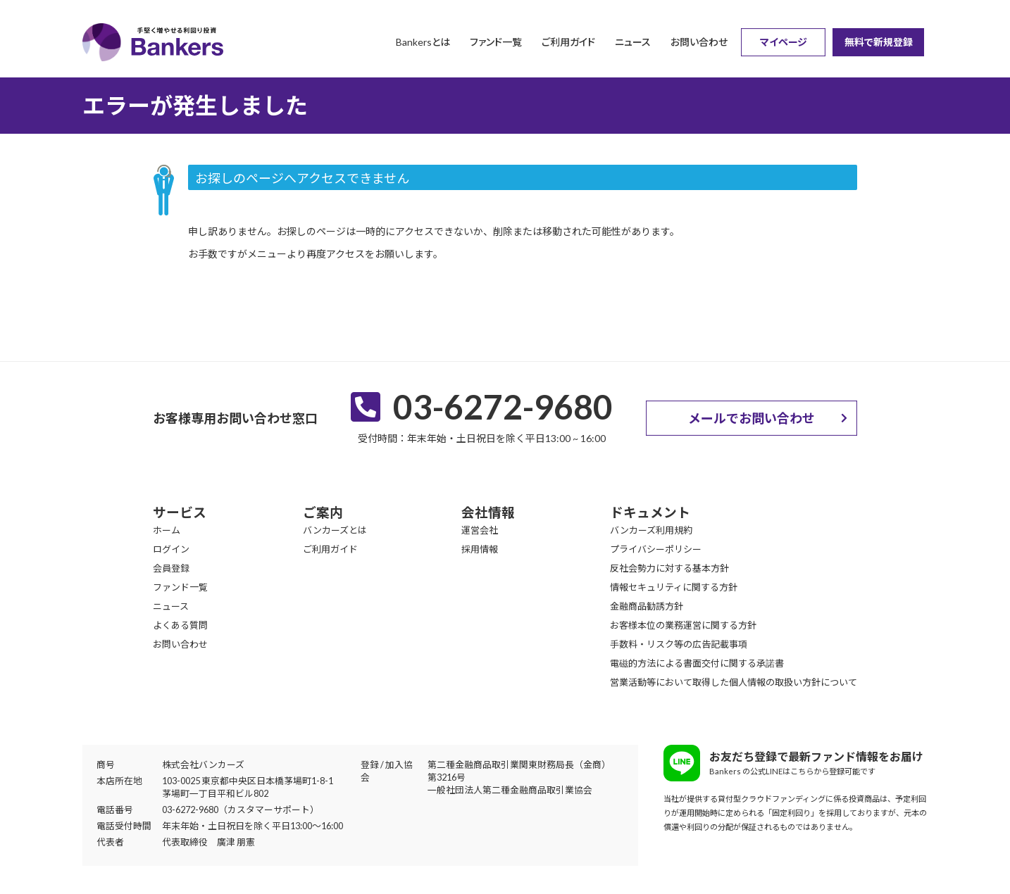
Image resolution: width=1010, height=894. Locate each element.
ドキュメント (650, 512)
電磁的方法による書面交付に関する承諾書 (697, 663)
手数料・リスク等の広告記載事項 (678, 644)
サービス (179, 512)
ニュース (633, 42)
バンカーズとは (335, 530)
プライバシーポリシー (656, 549)
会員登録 (171, 568)
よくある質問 (180, 625)
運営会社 (479, 530)
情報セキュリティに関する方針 (673, 587)
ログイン (171, 549)
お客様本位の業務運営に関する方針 (683, 625)
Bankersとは (423, 42)
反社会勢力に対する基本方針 (669, 568)
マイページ (783, 42)
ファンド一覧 (496, 42)
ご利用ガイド (568, 42)
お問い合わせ (699, 42)
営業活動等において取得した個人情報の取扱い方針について (733, 682)
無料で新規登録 (878, 42)
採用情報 (479, 549)
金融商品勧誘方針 (646, 606)
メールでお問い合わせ (751, 418)
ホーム (166, 530)
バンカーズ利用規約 (651, 530)
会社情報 (488, 512)
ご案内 (323, 512)
